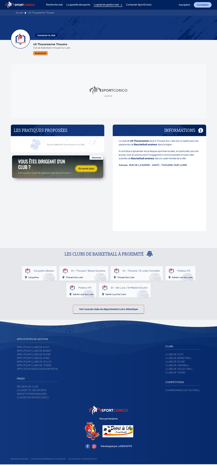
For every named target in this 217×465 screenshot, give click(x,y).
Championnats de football (182, 390)
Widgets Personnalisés (32, 394)
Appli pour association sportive (37, 369)
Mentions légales (19, 459)
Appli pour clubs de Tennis (34, 365)
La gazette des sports (31, 390)
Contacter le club (46, 35)
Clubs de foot (174, 355)
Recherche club (27, 387)
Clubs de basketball (178, 358)
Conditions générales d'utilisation (48, 459)
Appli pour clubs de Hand (33, 358)
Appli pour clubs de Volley (34, 362)
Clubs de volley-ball (179, 369)
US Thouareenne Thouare (41, 12)
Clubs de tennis (175, 373)
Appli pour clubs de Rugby (34, 355)
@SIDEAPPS (125, 446)
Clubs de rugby (175, 362)
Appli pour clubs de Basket (34, 351)
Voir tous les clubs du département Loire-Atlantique (108, 309)
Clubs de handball (177, 365)
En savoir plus (86, 169)
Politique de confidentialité (82, 459)
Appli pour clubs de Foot (33, 347)
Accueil (19, 12)
